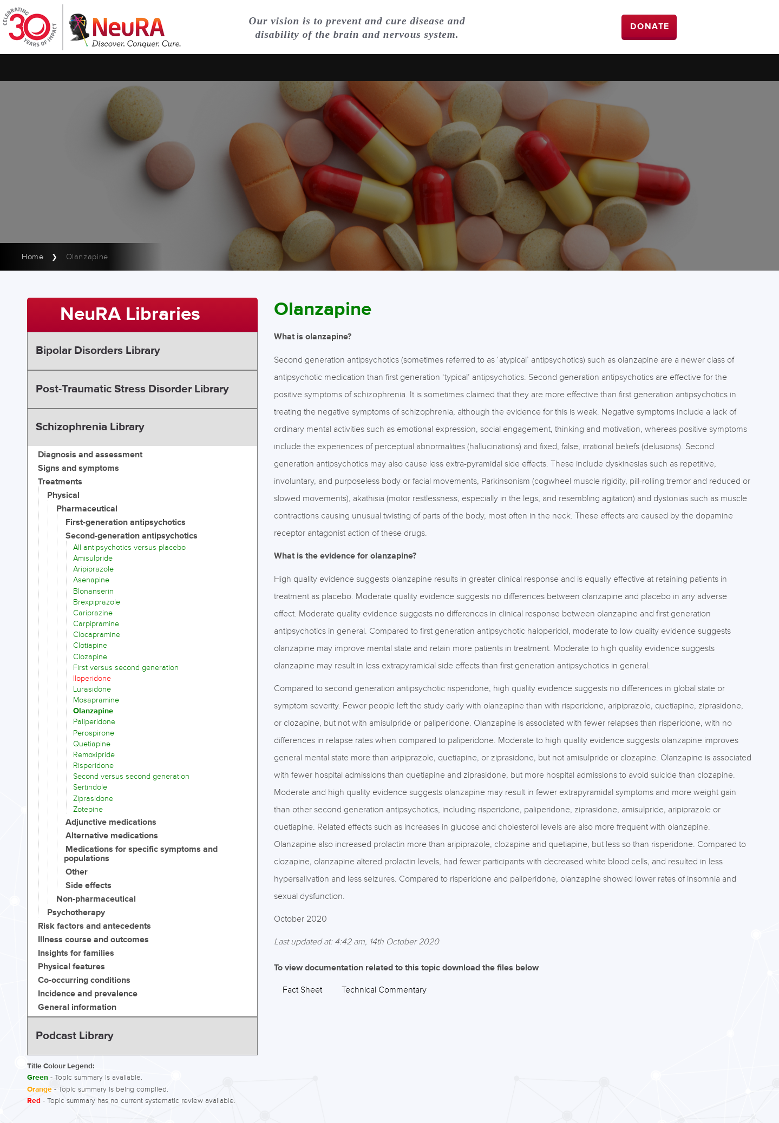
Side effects (89, 885)
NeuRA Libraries (130, 314)
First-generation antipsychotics (126, 522)
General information (77, 1007)
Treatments (60, 482)
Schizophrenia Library (90, 427)
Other (77, 872)
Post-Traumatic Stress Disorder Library (132, 389)
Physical (63, 495)
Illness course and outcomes (93, 939)
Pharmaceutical (86, 509)
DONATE (650, 26)
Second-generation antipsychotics (132, 536)
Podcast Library (75, 1036)
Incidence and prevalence (88, 994)
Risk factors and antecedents (94, 926)
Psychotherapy (76, 912)
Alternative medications (112, 836)
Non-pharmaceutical (96, 899)
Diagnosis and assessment (90, 455)
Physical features (71, 967)
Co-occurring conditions (84, 980)
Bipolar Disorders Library (98, 351)
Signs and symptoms (78, 468)
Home (33, 256)
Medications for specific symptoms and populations (141, 854)
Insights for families (76, 953)
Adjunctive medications (111, 822)
